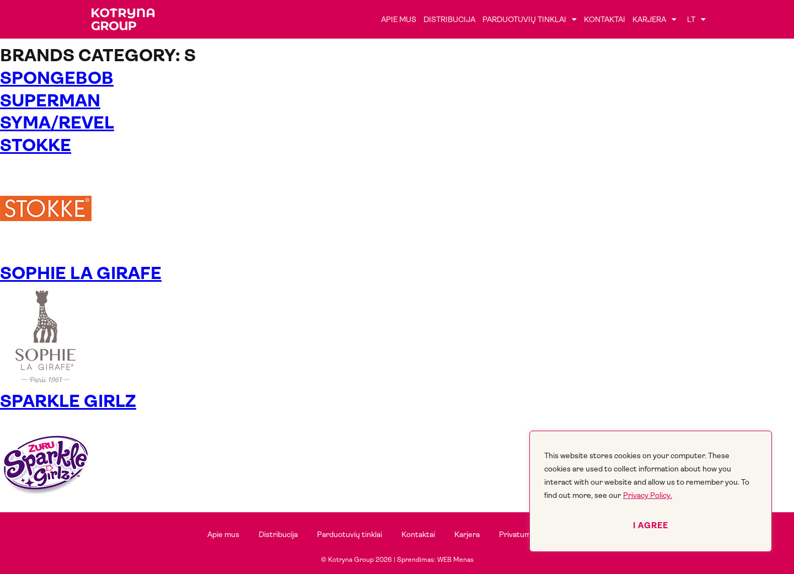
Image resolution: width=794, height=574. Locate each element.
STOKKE (35, 145)
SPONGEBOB (57, 78)
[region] (650, 491)
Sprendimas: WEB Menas (435, 560)
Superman (50, 100)
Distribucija (449, 19)
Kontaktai (604, 19)
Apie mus (398, 19)
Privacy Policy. (647, 495)
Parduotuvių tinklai (529, 19)
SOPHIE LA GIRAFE (81, 273)
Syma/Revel (57, 122)
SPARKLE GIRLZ (68, 401)
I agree (650, 525)
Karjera (654, 19)
